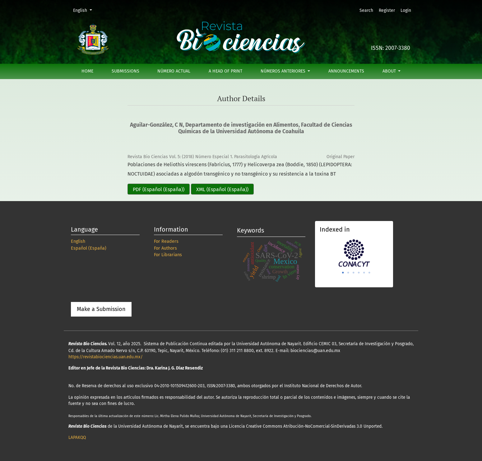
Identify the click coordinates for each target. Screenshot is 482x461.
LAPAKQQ (77, 437)
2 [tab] (348, 273)
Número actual (173, 71)
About (389, 71)
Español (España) (88, 248)
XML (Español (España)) (222, 189)
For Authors (165, 248)
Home (87, 71)
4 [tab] (359, 273)
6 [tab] (369, 273)
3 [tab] (353, 273)
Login (406, 10)
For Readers (166, 241)
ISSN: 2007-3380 (390, 48)
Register (387, 10)
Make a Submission (101, 309)
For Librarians (168, 254)
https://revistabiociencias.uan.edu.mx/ (105, 357)
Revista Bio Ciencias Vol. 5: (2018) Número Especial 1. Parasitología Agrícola (202, 156)
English (84, 10)
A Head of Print (225, 71)
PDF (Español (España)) (158, 189)
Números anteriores (284, 71)
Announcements (346, 71)
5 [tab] (364, 273)
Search (366, 10)
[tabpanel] (354, 253)
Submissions (125, 71)
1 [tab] (343, 273)
